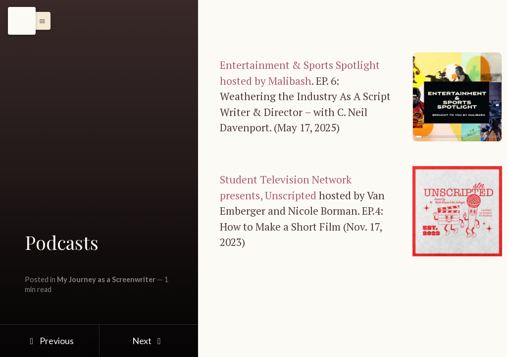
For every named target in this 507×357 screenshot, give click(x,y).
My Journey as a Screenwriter (106, 279)
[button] (40, 21)
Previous (49, 340)
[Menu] (22, 21)
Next (148, 340)
